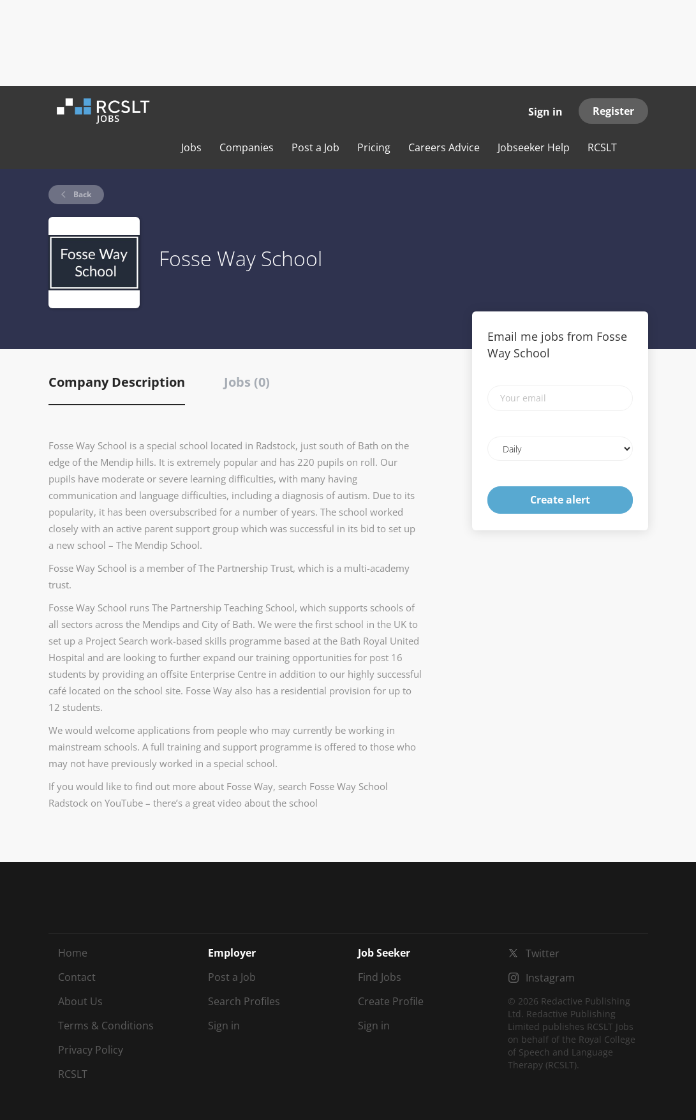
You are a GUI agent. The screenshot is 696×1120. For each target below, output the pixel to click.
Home (72, 953)
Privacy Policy (90, 1050)
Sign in (545, 112)
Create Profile (391, 1001)
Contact (77, 977)
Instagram (550, 978)
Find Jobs (379, 977)
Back (81, 194)
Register (613, 111)
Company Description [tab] (116, 382)
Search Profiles (244, 1001)
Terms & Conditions (106, 1026)
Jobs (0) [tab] (247, 382)
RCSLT (72, 1074)
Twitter (542, 953)
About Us (80, 1001)
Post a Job (232, 977)
